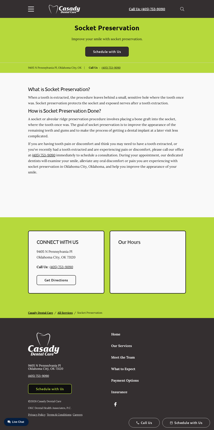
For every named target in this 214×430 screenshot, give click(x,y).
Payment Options (125, 380)
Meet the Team (123, 357)
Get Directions (56, 280)
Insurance (119, 392)
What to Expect (123, 369)
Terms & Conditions (59, 414)
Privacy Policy (36, 414)
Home (115, 334)
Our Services (121, 346)
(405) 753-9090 (111, 67)
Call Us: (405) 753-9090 (147, 9)
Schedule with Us (107, 51)
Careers (77, 414)
